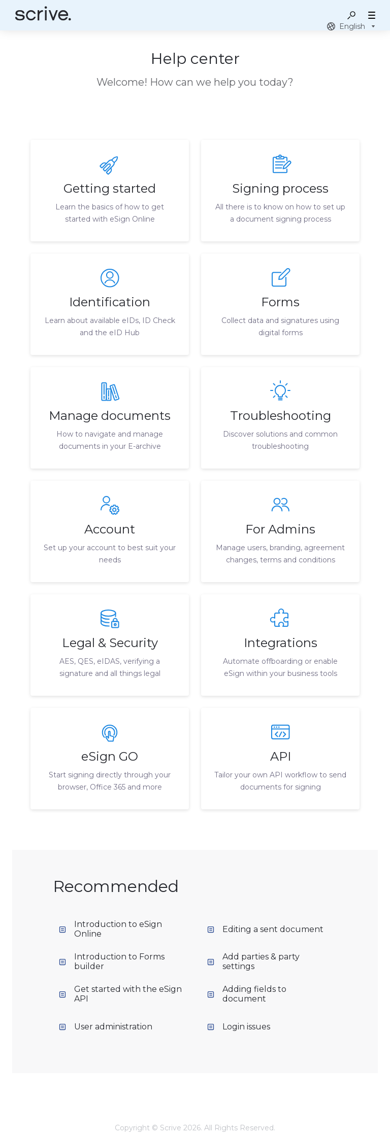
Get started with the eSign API (120, 994)
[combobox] (352, 26)
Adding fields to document (246, 994)
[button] (351, 15)
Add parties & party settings (253, 961)
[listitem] (109, 190)
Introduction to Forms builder (112, 961)
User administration (105, 1026)
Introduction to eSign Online (110, 929)
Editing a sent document (265, 929)
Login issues (238, 1026)
